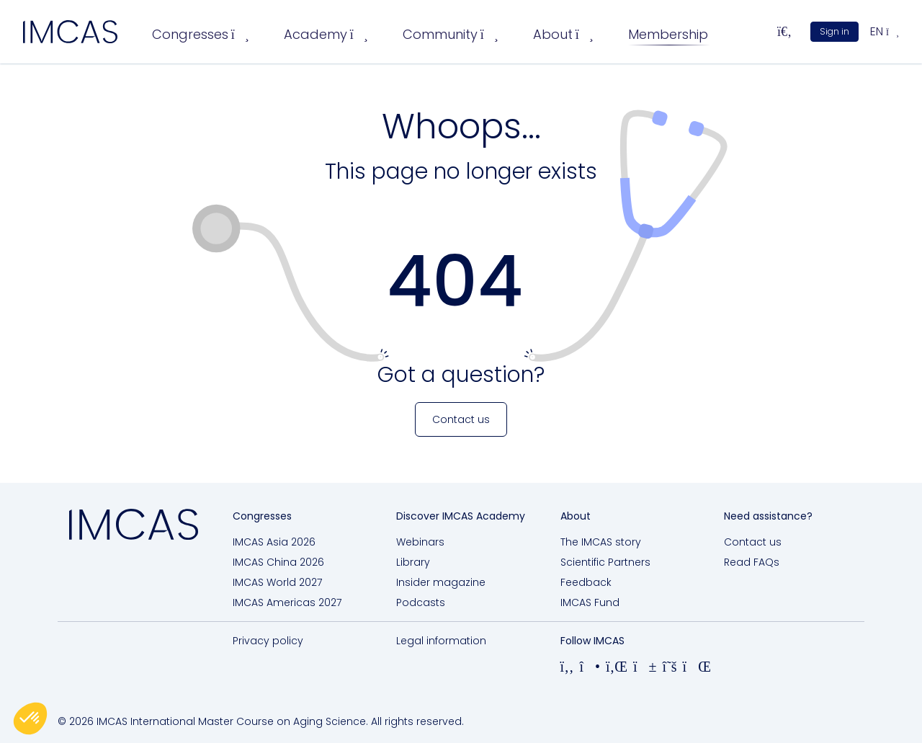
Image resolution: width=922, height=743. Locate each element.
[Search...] (784, 31)
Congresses (200, 34)
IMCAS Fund (589, 602)
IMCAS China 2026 (278, 562)
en (884, 31)
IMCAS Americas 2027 (287, 602)
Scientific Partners (605, 562)
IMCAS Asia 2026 (274, 542)
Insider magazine (440, 582)
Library (413, 562)
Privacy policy (268, 640)
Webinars (420, 542)
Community (450, 34)
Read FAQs (751, 562)
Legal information (441, 640)
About (563, 34)
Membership (668, 34)
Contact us (753, 542)
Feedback (586, 582)
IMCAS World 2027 (277, 582)
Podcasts (420, 602)
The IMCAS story (600, 542)
